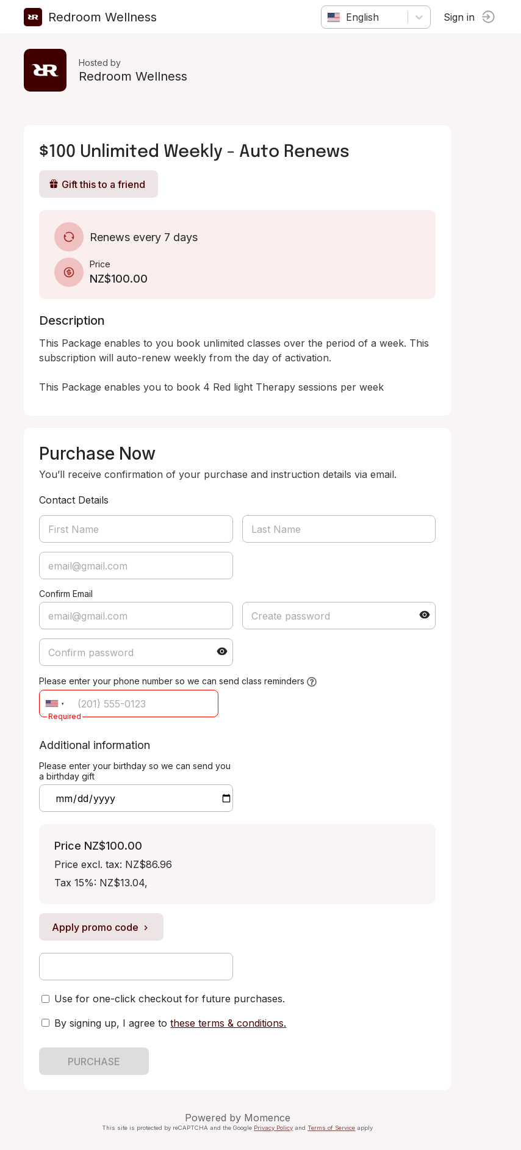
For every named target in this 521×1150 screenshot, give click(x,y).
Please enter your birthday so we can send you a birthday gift (135, 771)
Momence (268, 1118)
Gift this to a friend (97, 184)
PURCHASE (94, 1061)
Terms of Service (332, 1127)
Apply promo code (101, 927)
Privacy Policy (273, 1127)
